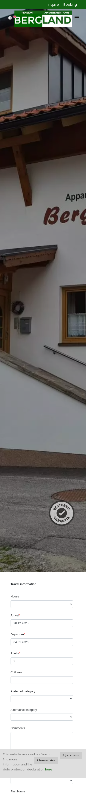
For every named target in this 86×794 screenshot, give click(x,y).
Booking (70, 4)
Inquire (53, 4)
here (48, 769)
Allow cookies (46, 760)
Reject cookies (70, 755)
